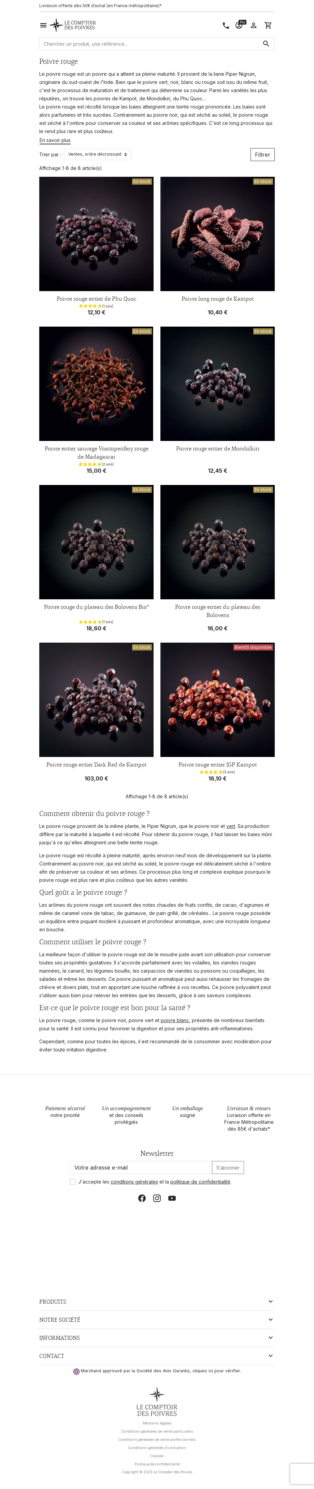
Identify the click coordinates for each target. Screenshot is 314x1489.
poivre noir (165, 115)
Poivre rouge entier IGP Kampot (218, 764)
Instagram (157, 1198)
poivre (99, 74)
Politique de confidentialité (157, 1464)
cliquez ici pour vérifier (216, 1370)
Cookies (157, 1456)
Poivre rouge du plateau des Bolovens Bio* (96, 607)
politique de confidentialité (200, 1182)
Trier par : (50, 154)
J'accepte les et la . (154, 1182)
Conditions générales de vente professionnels (157, 1439)
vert (230, 826)
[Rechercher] (157, 43)
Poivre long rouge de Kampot (218, 298)
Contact (51, 1356)
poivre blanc (175, 1020)
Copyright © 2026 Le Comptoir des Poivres (157, 1472)
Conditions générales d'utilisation (157, 1448)
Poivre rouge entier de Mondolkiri (217, 448)
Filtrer (262, 154)
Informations (59, 1338)
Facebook (142, 1198)
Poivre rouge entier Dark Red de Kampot (96, 764)
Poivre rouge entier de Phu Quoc (97, 298)
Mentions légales (157, 1423)
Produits (52, 1301)
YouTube (172, 1198)
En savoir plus (55, 140)
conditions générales (134, 1182)
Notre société (59, 1319)
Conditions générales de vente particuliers (157, 1431)
